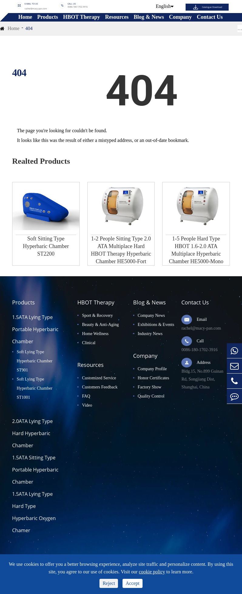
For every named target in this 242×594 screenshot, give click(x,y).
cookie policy (152, 571)
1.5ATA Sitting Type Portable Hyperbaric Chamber (35, 469)
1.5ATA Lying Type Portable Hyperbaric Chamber (35, 329)
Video (87, 405)
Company (180, 17)
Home (25, 17)
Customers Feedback (99, 387)
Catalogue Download (212, 7)
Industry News (150, 333)
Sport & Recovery (97, 315)
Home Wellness (95, 333)
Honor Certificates (153, 378)
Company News (151, 315)
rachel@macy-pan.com (36, 8)
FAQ (86, 396)
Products (47, 17)
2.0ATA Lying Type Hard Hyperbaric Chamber (32, 433)
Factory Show (149, 387)
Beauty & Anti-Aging (100, 324)
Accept (132, 583)
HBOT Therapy (81, 17)
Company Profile (152, 369)
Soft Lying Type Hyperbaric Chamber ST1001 (34, 388)
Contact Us (210, 17)
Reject (109, 583)
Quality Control (151, 396)
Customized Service (99, 378)
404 (28, 28)
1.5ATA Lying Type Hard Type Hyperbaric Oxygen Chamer (34, 512)
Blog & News (149, 17)
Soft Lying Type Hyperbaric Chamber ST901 (34, 361)
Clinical (88, 343)
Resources (117, 17)
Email (202, 319)
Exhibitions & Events (156, 324)
